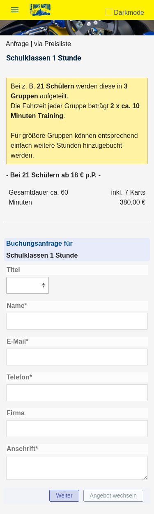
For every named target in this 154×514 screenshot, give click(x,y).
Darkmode (125, 12)
